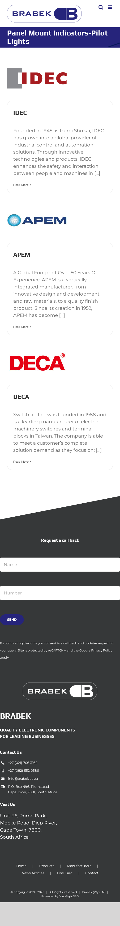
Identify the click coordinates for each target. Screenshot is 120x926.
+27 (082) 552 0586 (23, 770)
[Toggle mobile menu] (110, 7)
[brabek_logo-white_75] (60, 684)
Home (21, 866)
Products (46, 866)
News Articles (33, 873)
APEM (21, 254)
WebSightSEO (69, 896)
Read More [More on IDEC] (21, 184)
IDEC (20, 112)
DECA (21, 396)
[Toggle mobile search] (101, 7)
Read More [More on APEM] (21, 326)
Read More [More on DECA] (21, 461)
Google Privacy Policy (95, 650)
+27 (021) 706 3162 (22, 763)
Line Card (65, 873)
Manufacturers (79, 866)
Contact (92, 873)
